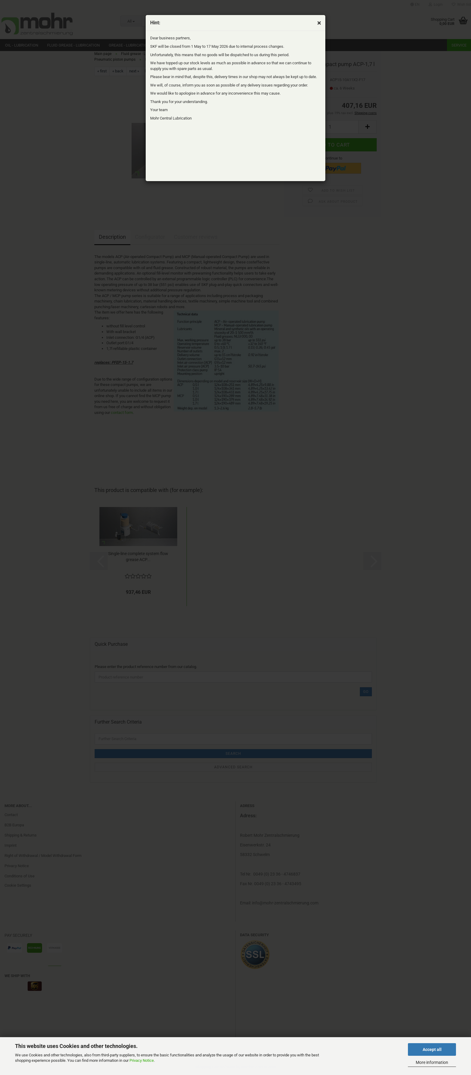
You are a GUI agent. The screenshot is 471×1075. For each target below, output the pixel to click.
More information (432, 1062)
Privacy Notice (141, 1060)
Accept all (432, 1049)
